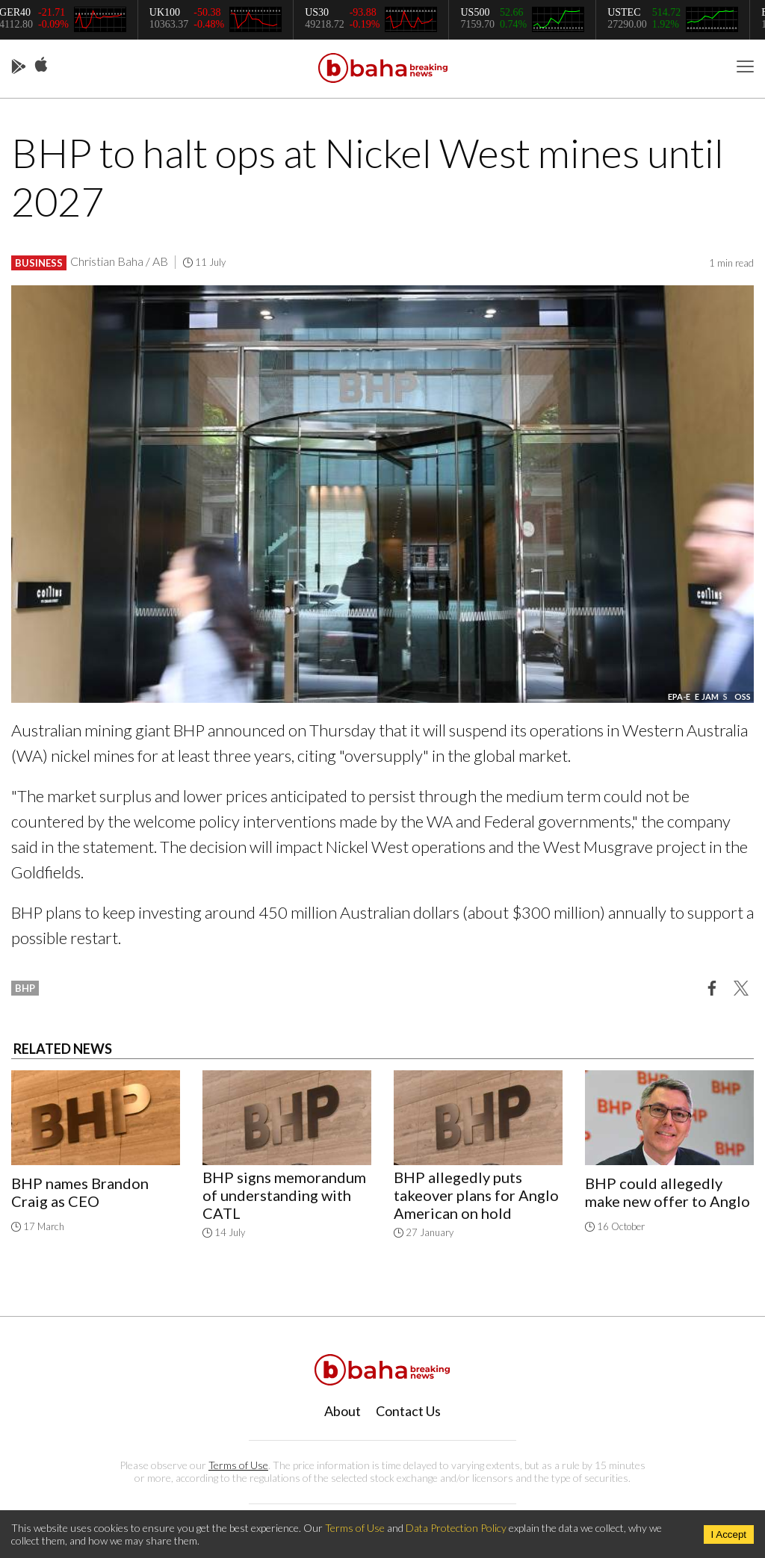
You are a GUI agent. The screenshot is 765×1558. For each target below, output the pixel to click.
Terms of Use (238, 1465)
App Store (41, 65)
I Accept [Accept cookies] (728, 1534)
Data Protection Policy (456, 1527)
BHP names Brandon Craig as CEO (80, 1192)
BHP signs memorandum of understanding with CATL (284, 1195)
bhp (25, 988)
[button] (712, 987)
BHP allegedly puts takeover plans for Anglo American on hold (476, 1195)
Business (39, 263)
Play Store (18, 67)
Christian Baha (106, 261)
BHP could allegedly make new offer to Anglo (667, 1192)
